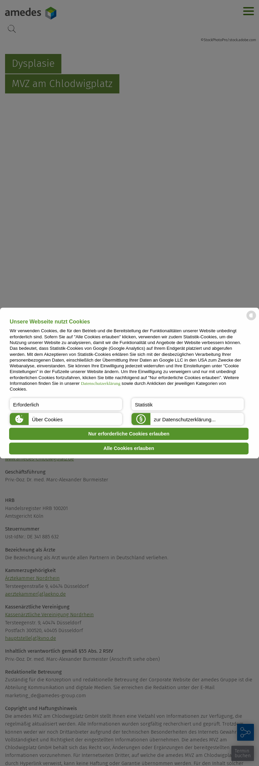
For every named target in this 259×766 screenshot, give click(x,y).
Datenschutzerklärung (100, 383)
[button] (66, 404)
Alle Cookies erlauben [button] (129, 448)
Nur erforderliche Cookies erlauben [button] (129, 433)
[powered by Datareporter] (251, 319)
